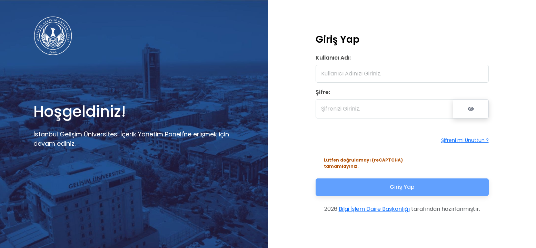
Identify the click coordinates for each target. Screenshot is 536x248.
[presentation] (366, 140)
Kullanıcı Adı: (333, 58)
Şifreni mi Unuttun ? (465, 140)
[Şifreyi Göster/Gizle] (470, 108)
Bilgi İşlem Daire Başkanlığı (374, 209)
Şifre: (323, 92)
